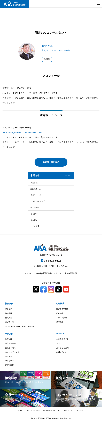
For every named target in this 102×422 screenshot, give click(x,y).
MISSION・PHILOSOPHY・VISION (19, 326)
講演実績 (59, 322)
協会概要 (8, 313)
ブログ (58, 343)
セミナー (34, 214)
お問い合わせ (61, 352)
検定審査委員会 (62, 309)
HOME (20, 410)
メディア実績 (61, 318)
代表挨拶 (59, 313)
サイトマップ (79, 410)
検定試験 (34, 183)
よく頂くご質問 (62, 348)
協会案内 (9, 303)
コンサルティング (37, 201)
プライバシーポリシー (32, 410)
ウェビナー (34, 220)
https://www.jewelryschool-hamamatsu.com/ (22, 132)
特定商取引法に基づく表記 (52, 410)
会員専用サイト (62, 339)
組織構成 (60, 303)
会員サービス (35, 195)
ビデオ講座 (34, 226)
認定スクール (35, 189)
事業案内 (9, 334)
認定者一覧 (34, 207)
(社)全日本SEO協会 (51, 283)
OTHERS (60, 334)
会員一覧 (8, 318)
